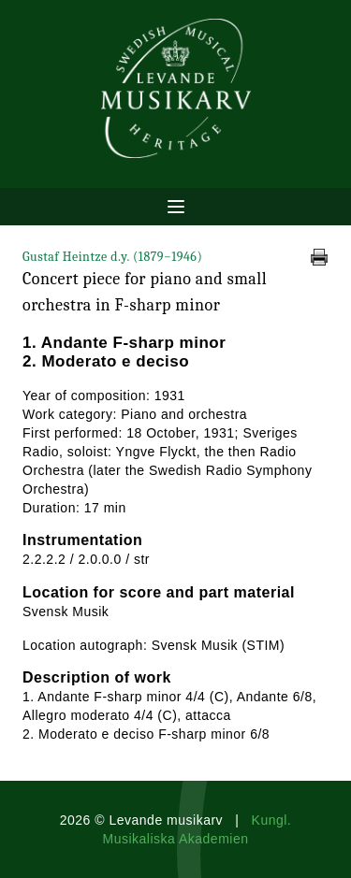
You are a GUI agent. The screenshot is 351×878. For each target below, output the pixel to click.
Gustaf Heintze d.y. (112, 257)
